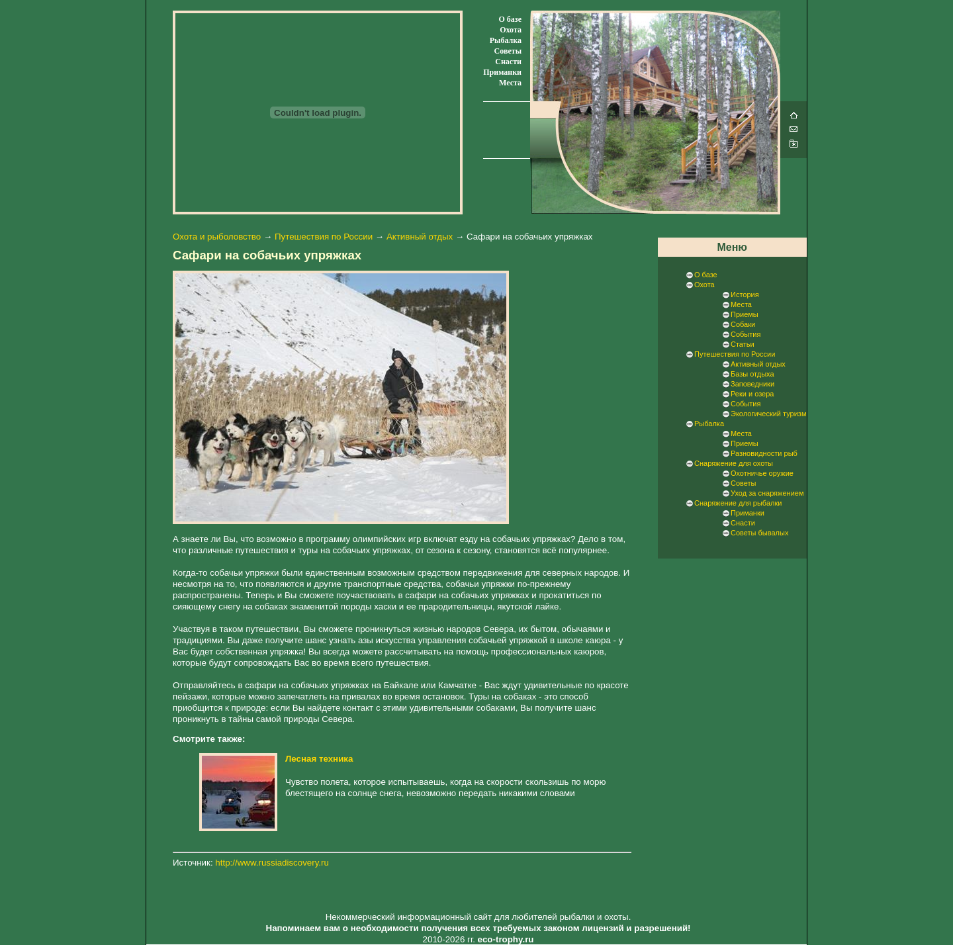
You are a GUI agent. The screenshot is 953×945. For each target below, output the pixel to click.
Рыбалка (506, 40)
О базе (510, 19)
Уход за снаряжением (767, 493)
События (745, 334)
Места (510, 82)
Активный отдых (419, 237)
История (745, 294)
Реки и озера (752, 394)
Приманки (502, 72)
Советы (508, 51)
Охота (511, 29)
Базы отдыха (752, 374)
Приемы (744, 314)
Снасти (508, 61)
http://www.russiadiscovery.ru (272, 863)
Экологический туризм (768, 414)
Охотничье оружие (762, 473)
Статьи (742, 344)
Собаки (743, 324)
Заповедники (752, 384)
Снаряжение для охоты (733, 463)
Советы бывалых (759, 533)
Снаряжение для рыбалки (738, 503)
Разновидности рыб (764, 453)
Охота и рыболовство (217, 237)
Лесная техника (319, 759)
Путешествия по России (324, 237)
